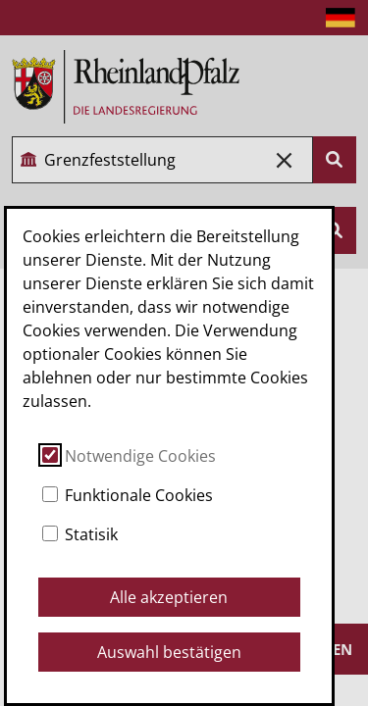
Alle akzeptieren (169, 597)
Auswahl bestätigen (169, 652)
